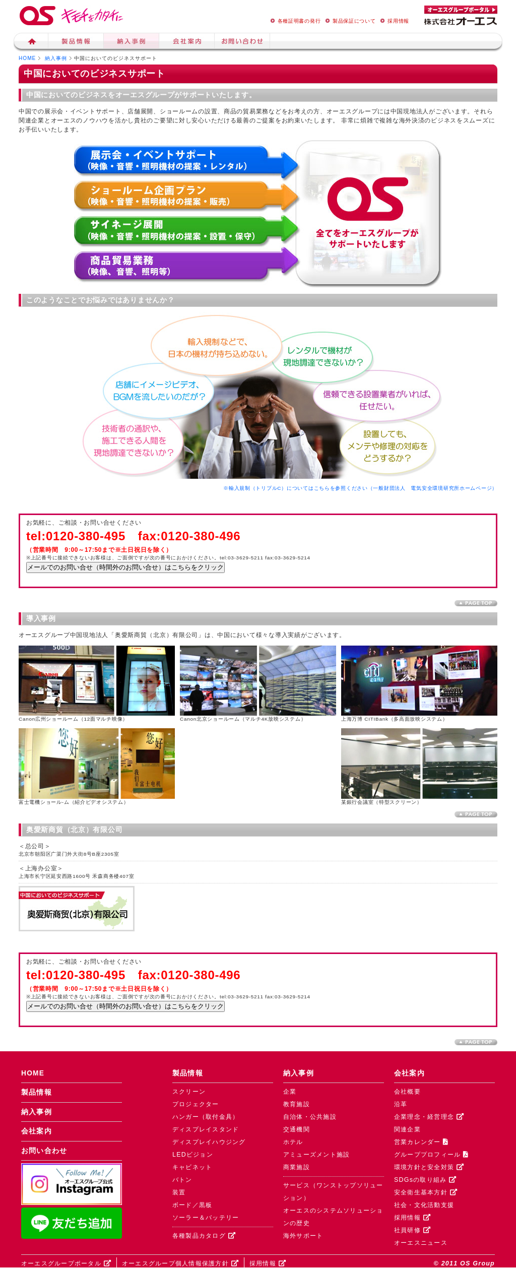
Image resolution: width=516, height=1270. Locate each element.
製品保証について (349, 21)
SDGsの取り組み (425, 1179)
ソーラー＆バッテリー (205, 1217)
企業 (290, 1091)
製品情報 (76, 42)
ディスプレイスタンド (205, 1129)
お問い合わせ (44, 1151)
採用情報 (393, 21)
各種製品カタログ (204, 1235)
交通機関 (296, 1129)
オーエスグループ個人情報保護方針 (180, 1263)
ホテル (293, 1142)
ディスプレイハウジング (209, 1142)
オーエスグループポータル (66, 1263)
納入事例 (131, 42)
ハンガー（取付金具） (205, 1116)
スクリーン (189, 1091)
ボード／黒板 (192, 1205)
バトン (182, 1179)
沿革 (401, 1104)
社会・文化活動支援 (424, 1205)
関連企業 (407, 1129)
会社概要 (407, 1091)
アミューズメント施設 (316, 1154)
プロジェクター (195, 1104)
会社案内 (187, 42)
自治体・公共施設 (310, 1116)
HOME (27, 58)
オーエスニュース (420, 1242)
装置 (179, 1192)
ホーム (31, 42)
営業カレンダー (421, 1142)
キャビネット (192, 1167)
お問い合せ (242, 42)
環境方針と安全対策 (429, 1167)
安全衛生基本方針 (426, 1192)
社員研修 (412, 1230)
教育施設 (296, 1104)
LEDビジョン (192, 1154)
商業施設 (296, 1167)
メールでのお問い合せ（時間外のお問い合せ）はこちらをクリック (125, 567)
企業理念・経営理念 (429, 1116)
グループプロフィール (431, 1154)
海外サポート (303, 1235)
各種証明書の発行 (294, 21)
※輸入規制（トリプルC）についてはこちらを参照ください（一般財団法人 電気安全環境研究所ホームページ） (360, 488)
